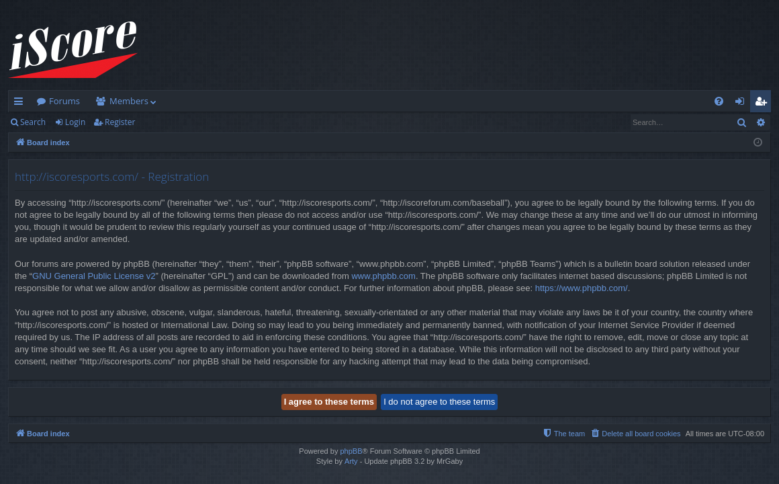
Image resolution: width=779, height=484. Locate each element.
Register (120, 122)
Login (75, 122)
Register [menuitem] (763, 103)
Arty (351, 461)
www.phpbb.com (383, 276)
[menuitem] (718, 101)
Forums (64, 101)
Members (128, 101)
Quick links (21, 103)
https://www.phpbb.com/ (581, 288)
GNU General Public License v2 (94, 276)
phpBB (351, 451)
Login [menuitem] (742, 103)
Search (33, 122)
